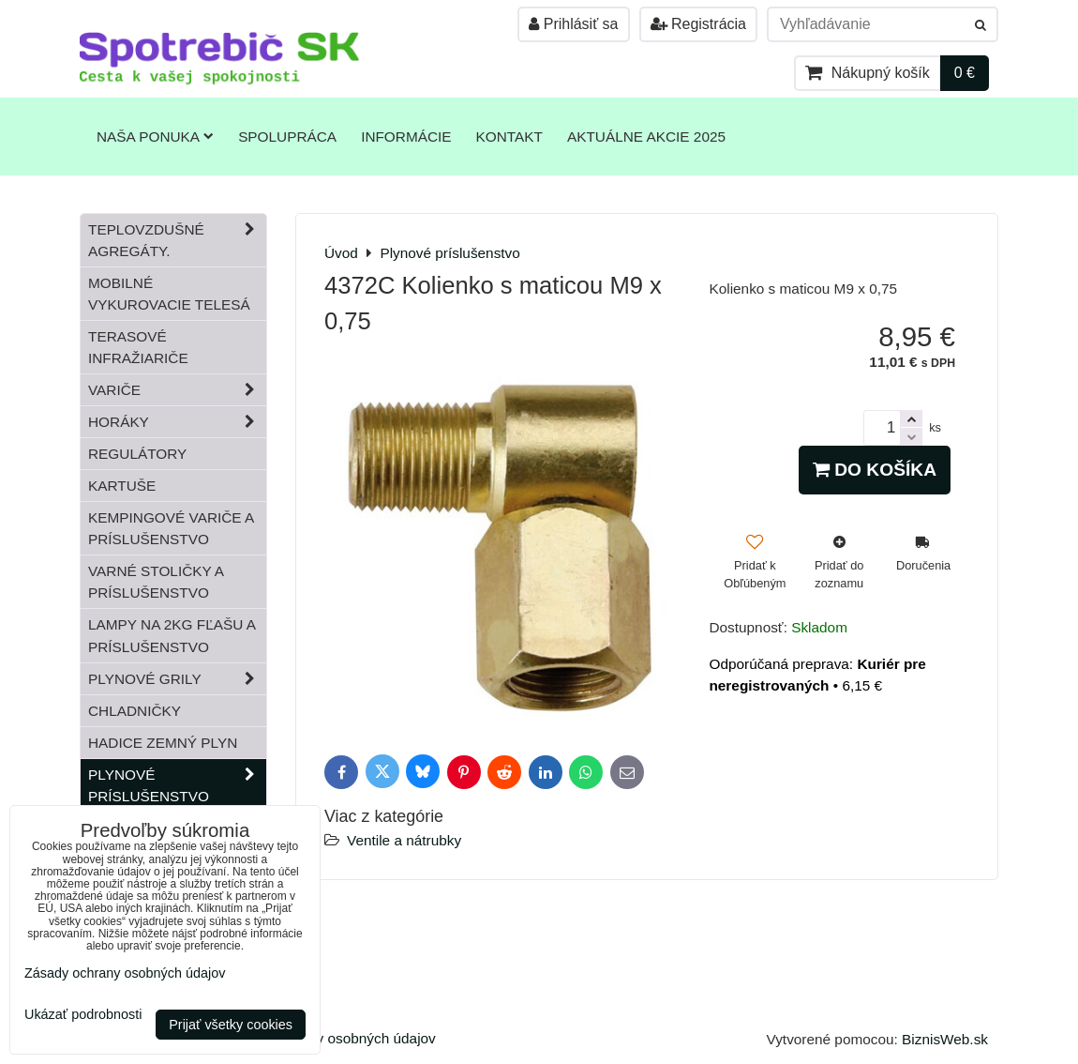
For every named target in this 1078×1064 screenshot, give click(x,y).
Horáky (177, 421)
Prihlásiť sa (573, 24)
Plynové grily (177, 678)
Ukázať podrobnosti (83, 1015)
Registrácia (698, 24)
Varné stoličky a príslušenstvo (156, 581)
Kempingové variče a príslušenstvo (171, 528)
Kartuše (122, 486)
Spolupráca (287, 136)
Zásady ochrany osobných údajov (328, 1038)
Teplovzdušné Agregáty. (177, 240)
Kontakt (509, 136)
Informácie (406, 136)
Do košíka (874, 469)
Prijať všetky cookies (230, 1024)
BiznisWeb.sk (945, 1039)
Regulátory (137, 454)
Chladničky (134, 711)
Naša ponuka (155, 136)
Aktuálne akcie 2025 (646, 136)
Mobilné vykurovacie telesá (169, 293)
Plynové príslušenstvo (177, 785)
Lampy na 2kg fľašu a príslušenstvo (172, 635)
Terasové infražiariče (138, 347)
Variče (177, 389)
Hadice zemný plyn (162, 743)
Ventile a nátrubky (404, 840)
